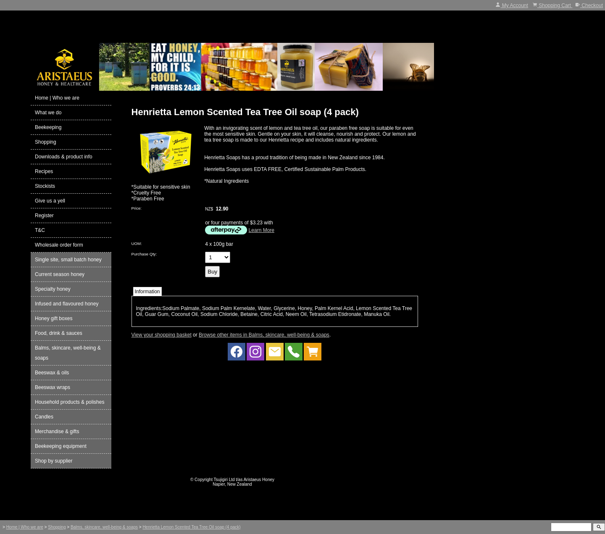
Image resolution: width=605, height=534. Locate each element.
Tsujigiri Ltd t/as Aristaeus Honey (244, 479)
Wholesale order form (59, 245)
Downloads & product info (63, 157)
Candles (44, 417)
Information (147, 292)
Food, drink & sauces (58, 333)
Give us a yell (50, 201)
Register (44, 215)
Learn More (261, 230)
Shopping (45, 142)
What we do (48, 113)
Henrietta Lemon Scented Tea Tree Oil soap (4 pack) (191, 527)
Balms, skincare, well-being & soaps (68, 353)
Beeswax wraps (52, 387)
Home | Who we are (57, 98)
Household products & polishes (69, 402)
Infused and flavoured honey (66, 304)
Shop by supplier (53, 461)
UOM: (137, 243)
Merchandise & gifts (57, 431)
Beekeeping (48, 127)
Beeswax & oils (52, 373)
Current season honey (59, 274)
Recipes (44, 171)
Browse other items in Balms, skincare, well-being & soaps (264, 335)
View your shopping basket (162, 335)
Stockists (45, 186)
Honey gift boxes (53, 318)
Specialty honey (53, 289)
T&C (40, 230)
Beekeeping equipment (61, 446)
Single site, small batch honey (68, 260)
